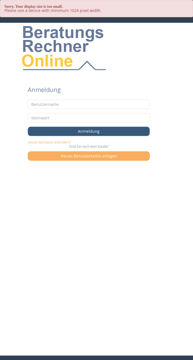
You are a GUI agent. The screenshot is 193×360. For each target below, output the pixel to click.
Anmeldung (89, 130)
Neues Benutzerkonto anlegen (89, 155)
